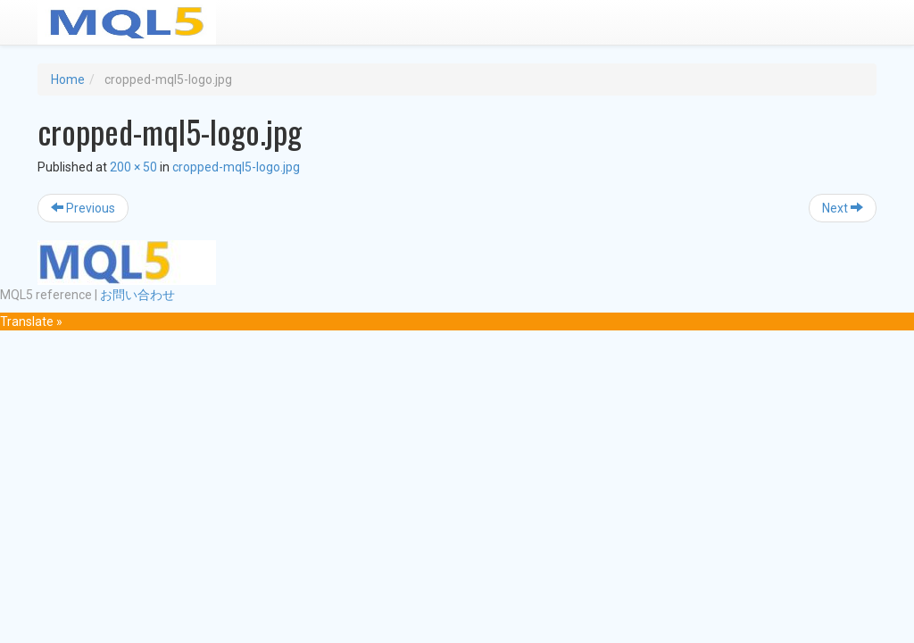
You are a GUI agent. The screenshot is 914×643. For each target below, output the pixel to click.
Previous (83, 208)
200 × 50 (133, 167)
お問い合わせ (137, 295)
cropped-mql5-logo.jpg (236, 167)
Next (842, 208)
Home (68, 79)
